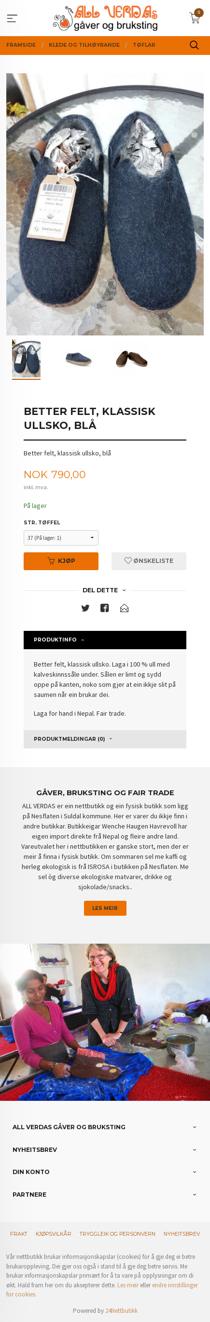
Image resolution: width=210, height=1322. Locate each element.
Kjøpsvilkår (53, 1234)
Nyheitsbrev (182, 1234)
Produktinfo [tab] (55, 640)
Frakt (19, 1234)
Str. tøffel (42, 523)
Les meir (105, 908)
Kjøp (61, 560)
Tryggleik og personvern (117, 1234)
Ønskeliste (149, 560)
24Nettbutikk (121, 1311)
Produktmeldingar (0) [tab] (69, 739)
